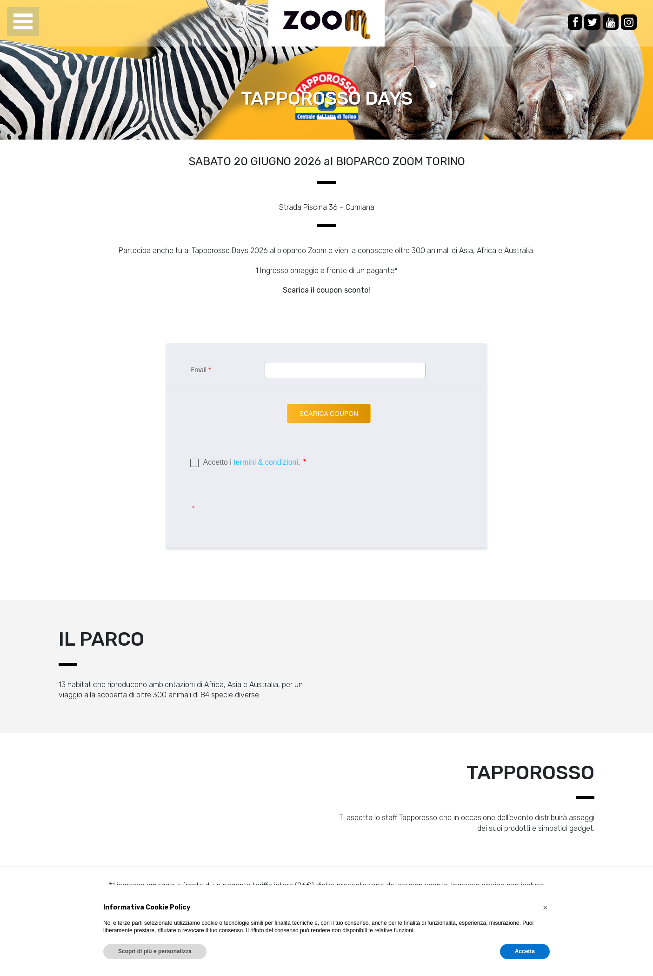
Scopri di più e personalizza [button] (155, 951)
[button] (545, 907)
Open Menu (23, 22)
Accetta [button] (525, 951)
